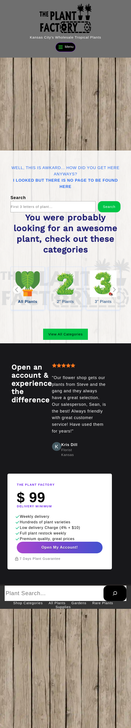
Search (18, 197)
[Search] (114, 595)
